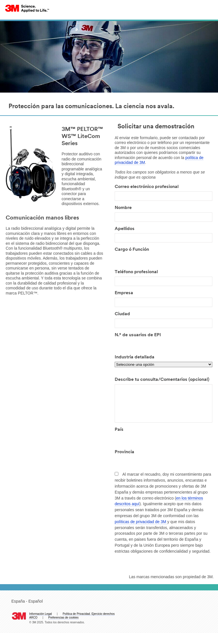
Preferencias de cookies (63, 617)
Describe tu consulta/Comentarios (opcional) (162, 379)
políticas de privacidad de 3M (141, 521)
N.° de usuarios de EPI (138, 335)
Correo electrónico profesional (147, 187)
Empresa (124, 293)
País (119, 429)
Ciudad (122, 314)
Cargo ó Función (132, 249)
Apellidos (125, 229)
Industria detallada (134, 357)
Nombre (123, 208)
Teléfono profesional (136, 272)
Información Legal (40, 613)
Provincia (124, 452)
